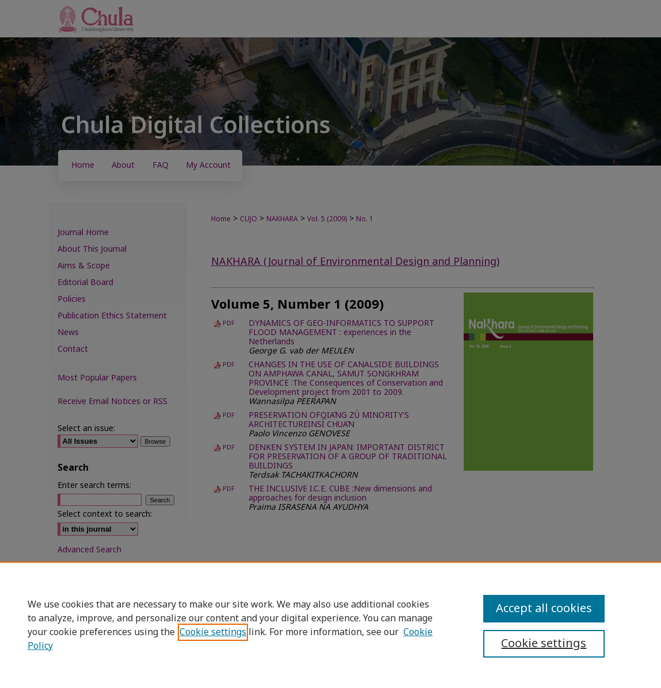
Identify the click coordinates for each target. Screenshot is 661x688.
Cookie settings (212, 632)
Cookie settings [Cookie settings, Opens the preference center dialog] (543, 643)
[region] (330, 625)
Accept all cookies (544, 608)
